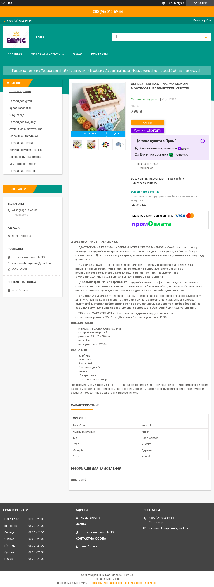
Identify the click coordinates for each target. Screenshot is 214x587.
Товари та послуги (25, 70)
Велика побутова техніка (25, 149)
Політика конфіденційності (140, 582)
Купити (147, 122)
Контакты (99, 54)
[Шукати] (206, 37)
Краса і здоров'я (20, 108)
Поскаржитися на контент (106, 582)
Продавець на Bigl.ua (107, 578)
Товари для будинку (22, 122)
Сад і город (16, 115)
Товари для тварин (21, 142)
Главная (15, 54)
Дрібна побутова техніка (25, 156)
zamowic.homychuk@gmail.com (32, 263)
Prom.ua (128, 575)
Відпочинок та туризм (23, 135)
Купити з (147, 130)
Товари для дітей (53, 70)
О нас (77, 54)
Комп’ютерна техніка (22, 163)
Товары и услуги (46, 54)
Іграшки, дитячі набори (85, 70)
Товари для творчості (23, 170)
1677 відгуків (175, 3)
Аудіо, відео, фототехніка (26, 128)
